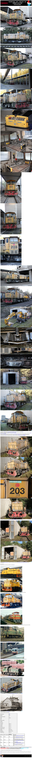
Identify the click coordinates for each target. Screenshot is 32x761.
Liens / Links (2, 747)
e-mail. (21, 750)
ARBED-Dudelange (10, 641)
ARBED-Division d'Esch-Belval (19, 735)
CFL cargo (5, 434)
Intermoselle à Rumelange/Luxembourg (12, 519)
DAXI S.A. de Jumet (18, 742)
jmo (22, 519)
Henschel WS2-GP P (6, 562)
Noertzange (8, 711)
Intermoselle (16, 741)
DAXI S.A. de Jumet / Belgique (21, 435)
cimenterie (24, 434)
